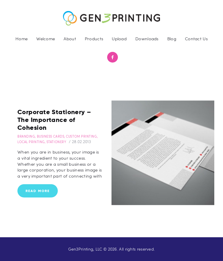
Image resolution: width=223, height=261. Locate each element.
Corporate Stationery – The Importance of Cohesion (54, 119)
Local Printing (31, 142)
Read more (38, 191)
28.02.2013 (81, 141)
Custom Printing (81, 136)
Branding (26, 136)
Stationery (56, 142)
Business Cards (50, 136)
